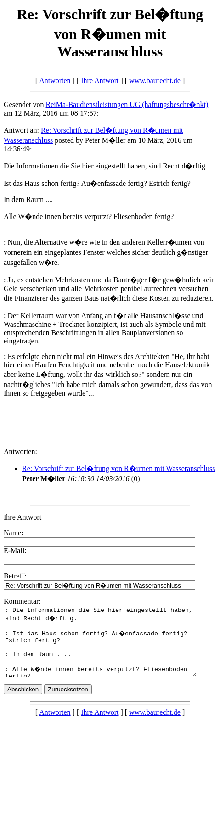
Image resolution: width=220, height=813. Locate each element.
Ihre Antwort (99, 80)
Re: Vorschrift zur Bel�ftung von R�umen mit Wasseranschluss (118, 468)
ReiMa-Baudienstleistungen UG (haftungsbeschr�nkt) (127, 104)
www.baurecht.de (155, 80)
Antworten (54, 80)
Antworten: (20, 451)
